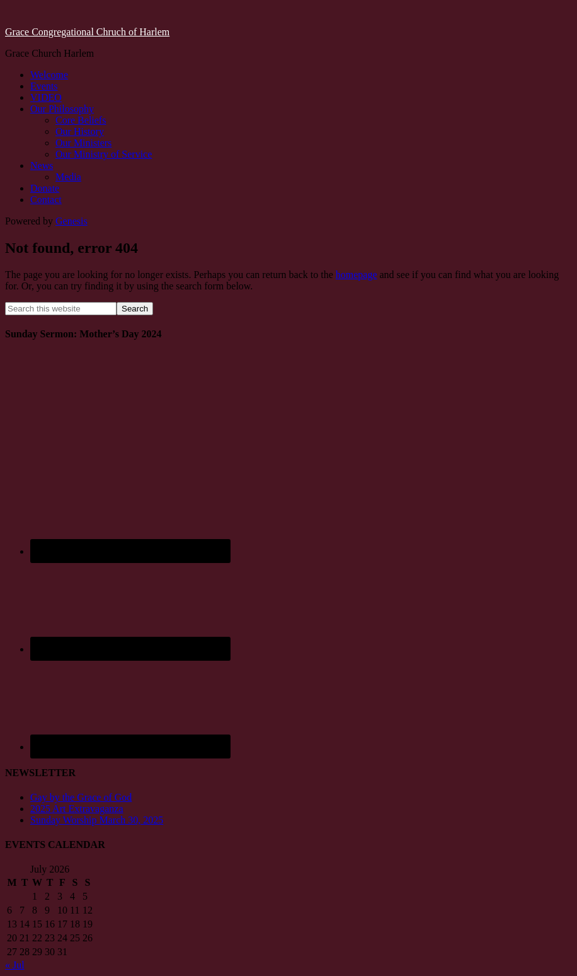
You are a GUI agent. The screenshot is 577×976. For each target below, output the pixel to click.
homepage (356, 274)
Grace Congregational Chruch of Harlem (87, 31)
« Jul (15, 965)
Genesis (71, 221)
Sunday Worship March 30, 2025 (96, 820)
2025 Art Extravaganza (76, 808)
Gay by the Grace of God (81, 797)
